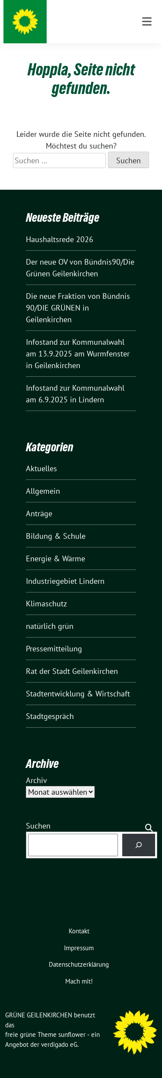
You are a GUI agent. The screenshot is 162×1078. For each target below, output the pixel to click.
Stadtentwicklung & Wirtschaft (78, 694)
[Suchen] (138, 845)
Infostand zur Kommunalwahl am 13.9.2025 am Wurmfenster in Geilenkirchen (78, 353)
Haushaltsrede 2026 (59, 239)
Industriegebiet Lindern (65, 581)
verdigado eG (59, 1044)
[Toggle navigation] (147, 21)
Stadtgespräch (50, 716)
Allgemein (43, 491)
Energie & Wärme (55, 558)
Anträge (39, 513)
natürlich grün (49, 626)
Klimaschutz (46, 604)
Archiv (36, 780)
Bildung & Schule (56, 536)
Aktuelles (41, 468)
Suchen (38, 826)
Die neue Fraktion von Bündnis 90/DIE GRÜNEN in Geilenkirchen (78, 307)
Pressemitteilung (54, 649)
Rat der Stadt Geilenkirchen (72, 671)
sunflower (72, 1034)
